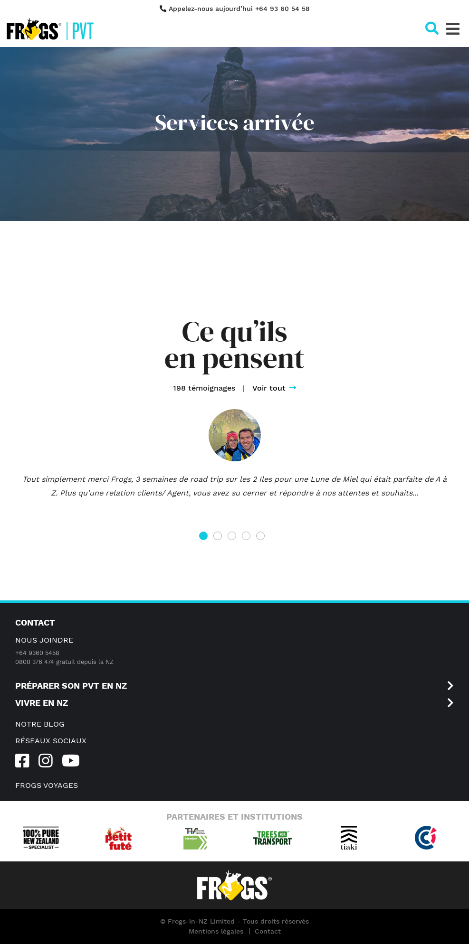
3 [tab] (234, 538)
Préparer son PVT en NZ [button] (234, 686)
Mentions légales (216, 931)
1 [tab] (205, 538)
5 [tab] (262, 538)
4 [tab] (248, 538)
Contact (268, 931)
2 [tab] (220, 538)
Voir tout (274, 388)
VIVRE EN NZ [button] (234, 703)
